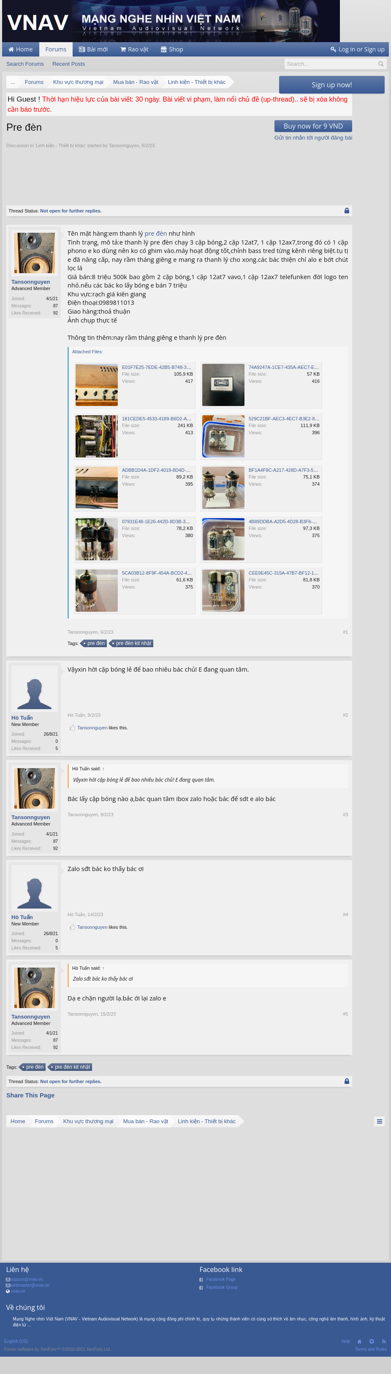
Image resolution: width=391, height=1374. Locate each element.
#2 (268, 751)
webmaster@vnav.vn (29, 1305)
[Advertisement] (160, 172)
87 (55, 306)
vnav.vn (18, 1311)
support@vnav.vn (26, 1299)
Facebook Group (222, 1307)
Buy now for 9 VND (236, 126)
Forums (56, 49)
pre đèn (155, 233)
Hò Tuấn (22, 735)
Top (372, 1362)
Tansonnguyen (124, 145)
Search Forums (25, 64)
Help (345, 1361)
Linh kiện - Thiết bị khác (60, 145)
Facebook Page (221, 1299)
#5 (268, 1067)
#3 (268, 866)
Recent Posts (68, 64)
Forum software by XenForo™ (57, 1369)
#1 (268, 649)
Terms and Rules (371, 1369)
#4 (268, 952)
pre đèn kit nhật (133, 660)
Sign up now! (332, 84)
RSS (384, 1362)
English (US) (16, 1361)
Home (359, 1362)
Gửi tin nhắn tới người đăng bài (236, 137)
